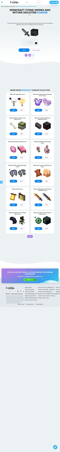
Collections (7, 6)
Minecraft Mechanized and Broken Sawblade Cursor (42, 189)
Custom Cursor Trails (43, 298)
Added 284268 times (30, 57)
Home (2, 6)
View (21, 110)
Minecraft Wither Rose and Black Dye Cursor (17, 213)
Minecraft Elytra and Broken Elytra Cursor (17, 166)
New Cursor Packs (29, 291)
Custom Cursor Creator (31, 300)
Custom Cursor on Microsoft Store (47, 293)
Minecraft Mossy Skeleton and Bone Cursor (17, 118)
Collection (36, 50)
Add (24, 50)
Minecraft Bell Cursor (17, 189)
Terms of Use (20, 304)
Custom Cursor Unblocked (45, 291)
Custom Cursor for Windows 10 (46, 287)
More (30, 236)
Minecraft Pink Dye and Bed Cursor (17, 141)
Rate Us (58, 293)
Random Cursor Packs (30, 295)
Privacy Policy (30, 304)
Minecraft (12, 6)
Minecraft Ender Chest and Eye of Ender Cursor (42, 213)
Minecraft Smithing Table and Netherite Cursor (42, 118)
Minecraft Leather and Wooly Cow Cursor (42, 166)
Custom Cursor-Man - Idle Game (46, 289)
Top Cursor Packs (29, 289)
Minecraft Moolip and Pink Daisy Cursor (42, 142)
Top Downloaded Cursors (31, 293)
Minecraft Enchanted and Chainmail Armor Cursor (42, 95)
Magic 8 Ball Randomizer (31, 298)
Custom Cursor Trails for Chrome (46, 295)
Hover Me (30, 42)
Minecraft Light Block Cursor (17, 94)
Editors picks (28, 287)
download (30, 279)
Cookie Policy (39, 304)
